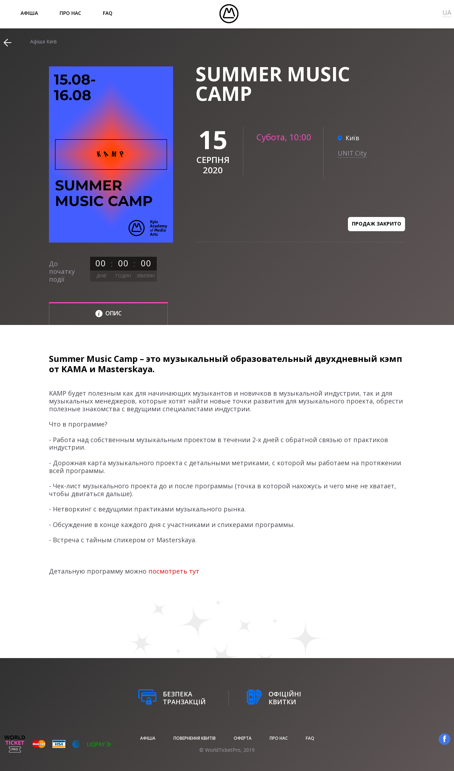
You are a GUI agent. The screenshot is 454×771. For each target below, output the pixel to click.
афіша (29, 13)
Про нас (70, 13)
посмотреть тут (173, 571)
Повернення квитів (194, 738)
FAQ (107, 13)
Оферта (242, 738)
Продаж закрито (376, 223)
